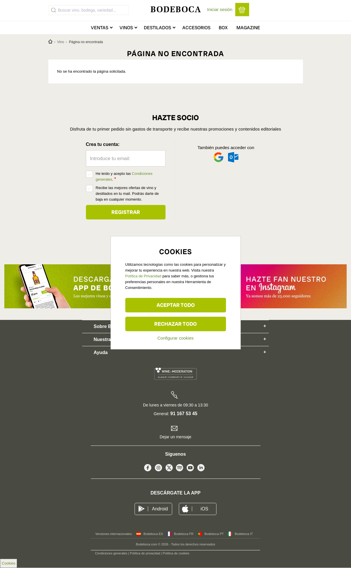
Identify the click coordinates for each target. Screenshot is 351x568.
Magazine (248, 28)
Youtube (190, 469)
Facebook (147, 469)
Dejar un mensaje (176, 437)
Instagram (158, 469)
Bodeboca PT (214, 534)
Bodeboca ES (153, 534)
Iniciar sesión (220, 9)
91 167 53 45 (183, 413)
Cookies (8, 563)
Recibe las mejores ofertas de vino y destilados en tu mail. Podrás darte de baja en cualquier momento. (127, 193)
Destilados (157, 28)
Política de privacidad (145, 553)
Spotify (179, 469)
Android (160, 508)
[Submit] (53, 10)
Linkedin (201, 469)
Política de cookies (176, 553)
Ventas (99, 28)
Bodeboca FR (183, 534)
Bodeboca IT (244, 534)
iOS (204, 508)
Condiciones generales (111, 553)
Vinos (126, 28)
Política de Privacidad (143, 276)
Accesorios (196, 28)
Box (223, 28)
